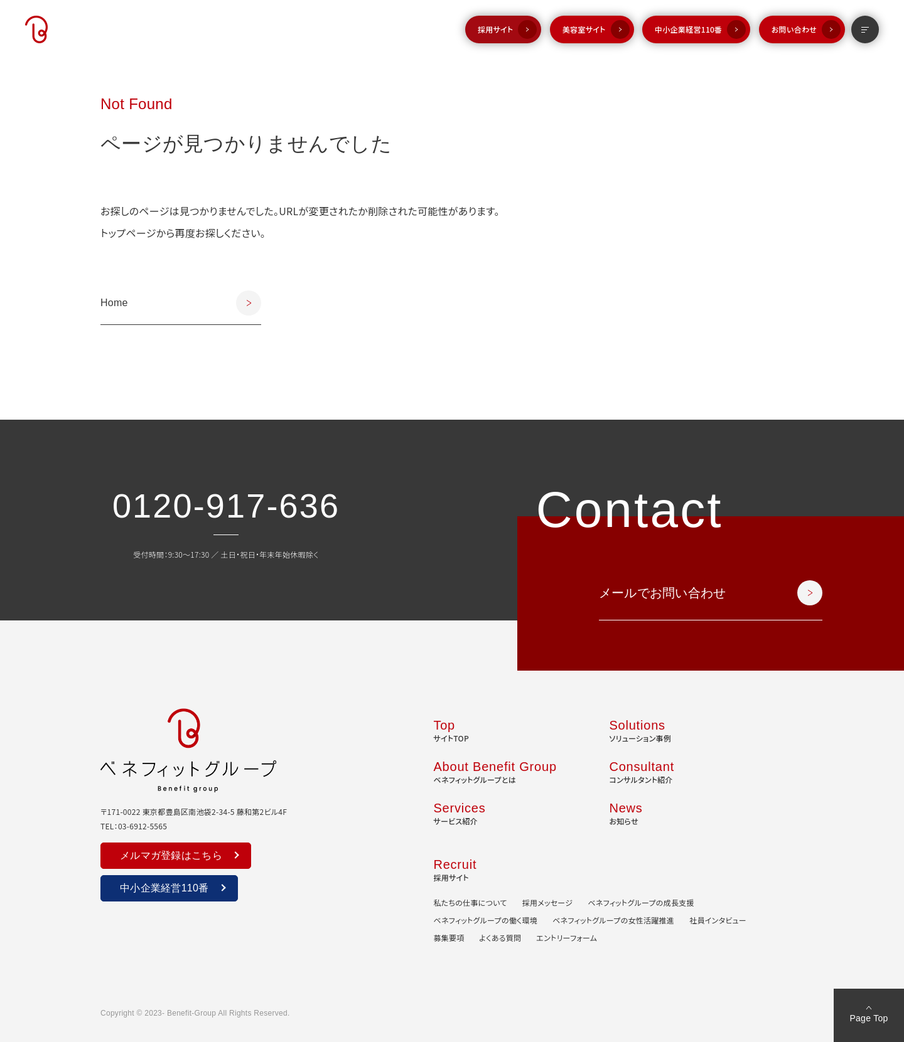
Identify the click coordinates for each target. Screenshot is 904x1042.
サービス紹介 (459, 812)
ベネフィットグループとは (494, 771)
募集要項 (448, 937)
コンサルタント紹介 (641, 771)
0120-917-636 (226, 505)
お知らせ (625, 812)
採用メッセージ (547, 902)
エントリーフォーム (566, 937)
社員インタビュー (717, 920)
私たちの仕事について (470, 902)
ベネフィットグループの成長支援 (641, 902)
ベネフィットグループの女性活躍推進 (613, 920)
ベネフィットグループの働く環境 (485, 920)
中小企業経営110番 (688, 29)
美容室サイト (584, 29)
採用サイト (496, 29)
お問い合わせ (794, 29)
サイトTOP (451, 729)
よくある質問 (501, 937)
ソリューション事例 (640, 729)
